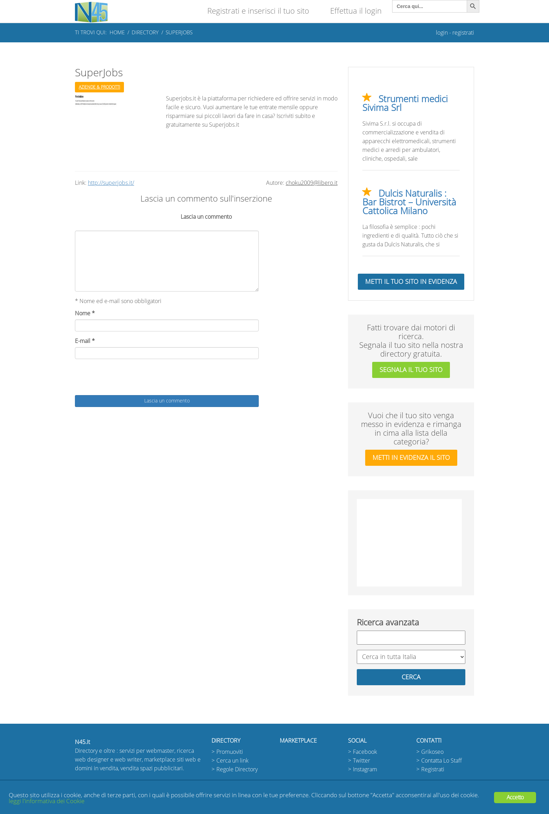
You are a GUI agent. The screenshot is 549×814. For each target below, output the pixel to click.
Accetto (515, 797)
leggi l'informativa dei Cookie (46, 801)
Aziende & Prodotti (99, 87)
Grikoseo (432, 752)
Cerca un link (232, 760)
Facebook (365, 752)
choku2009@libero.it (312, 183)
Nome (85, 313)
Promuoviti (229, 752)
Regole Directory (237, 769)
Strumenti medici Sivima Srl (405, 103)
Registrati (432, 769)
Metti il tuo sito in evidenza (411, 282)
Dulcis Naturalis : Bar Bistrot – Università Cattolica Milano (409, 202)
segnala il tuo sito (411, 370)
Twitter (361, 760)
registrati (463, 32)
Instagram (365, 769)
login (442, 32)
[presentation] (128, 378)
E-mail (85, 341)
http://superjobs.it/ (111, 183)
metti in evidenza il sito (411, 458)
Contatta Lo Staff (441, 760)
